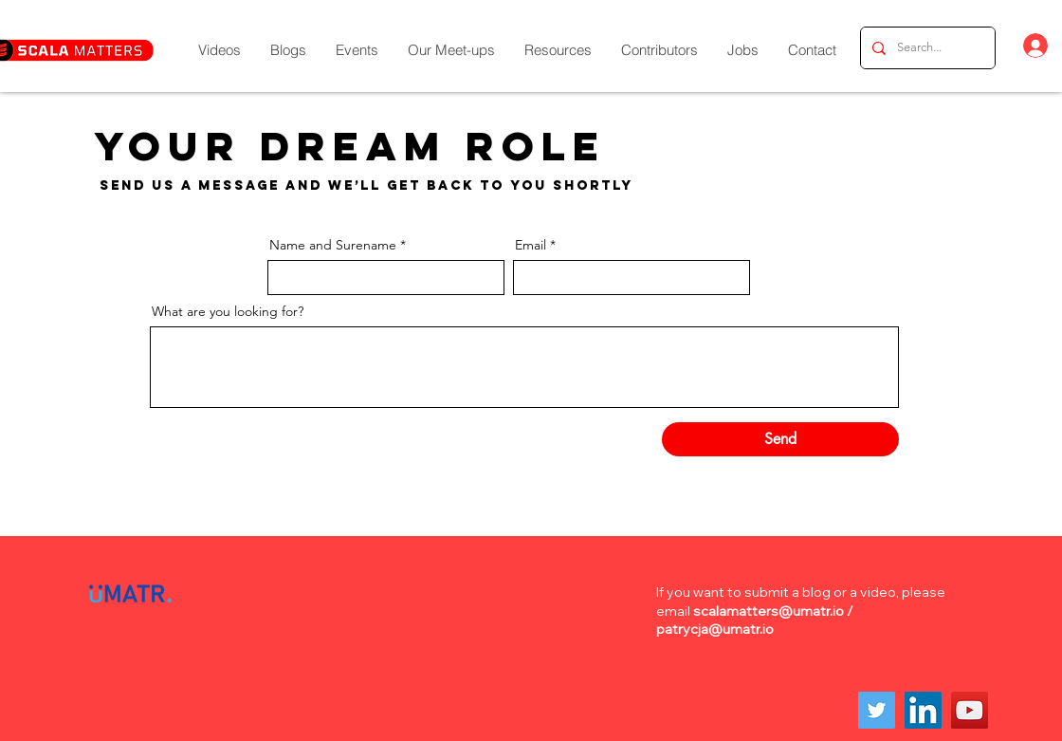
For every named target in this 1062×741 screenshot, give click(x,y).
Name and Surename (332, 244)
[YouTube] (969, 710)
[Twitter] (876, 710)
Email (530, 244)
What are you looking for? (227, 311)
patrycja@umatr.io (715, 629)
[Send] (780, 439)
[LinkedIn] (923, 710)
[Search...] (926, 48)
